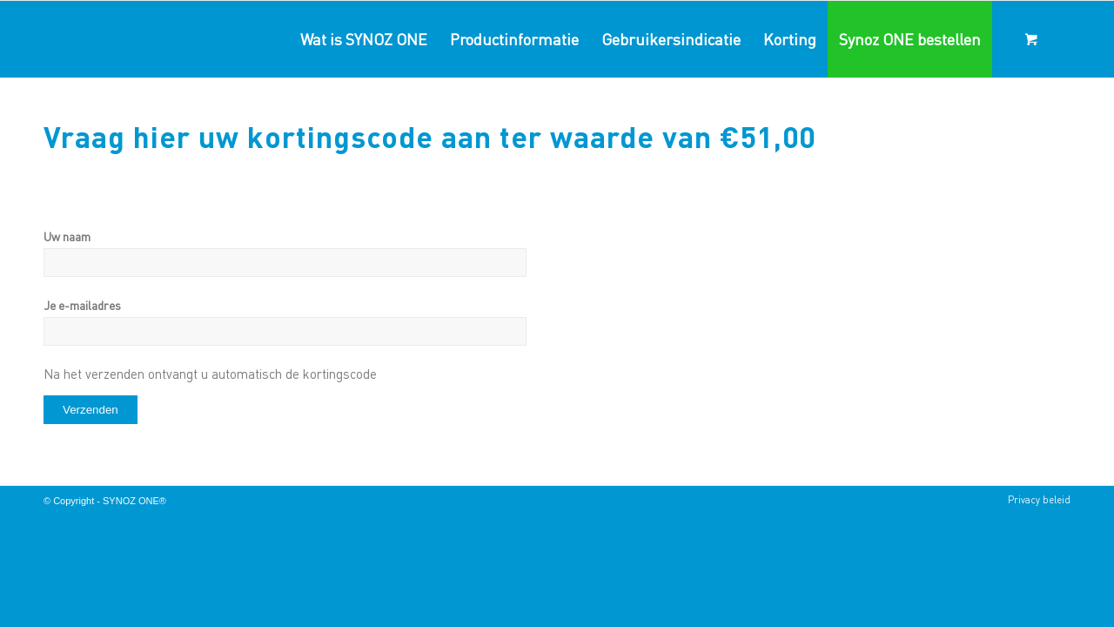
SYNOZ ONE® (134, 501)
